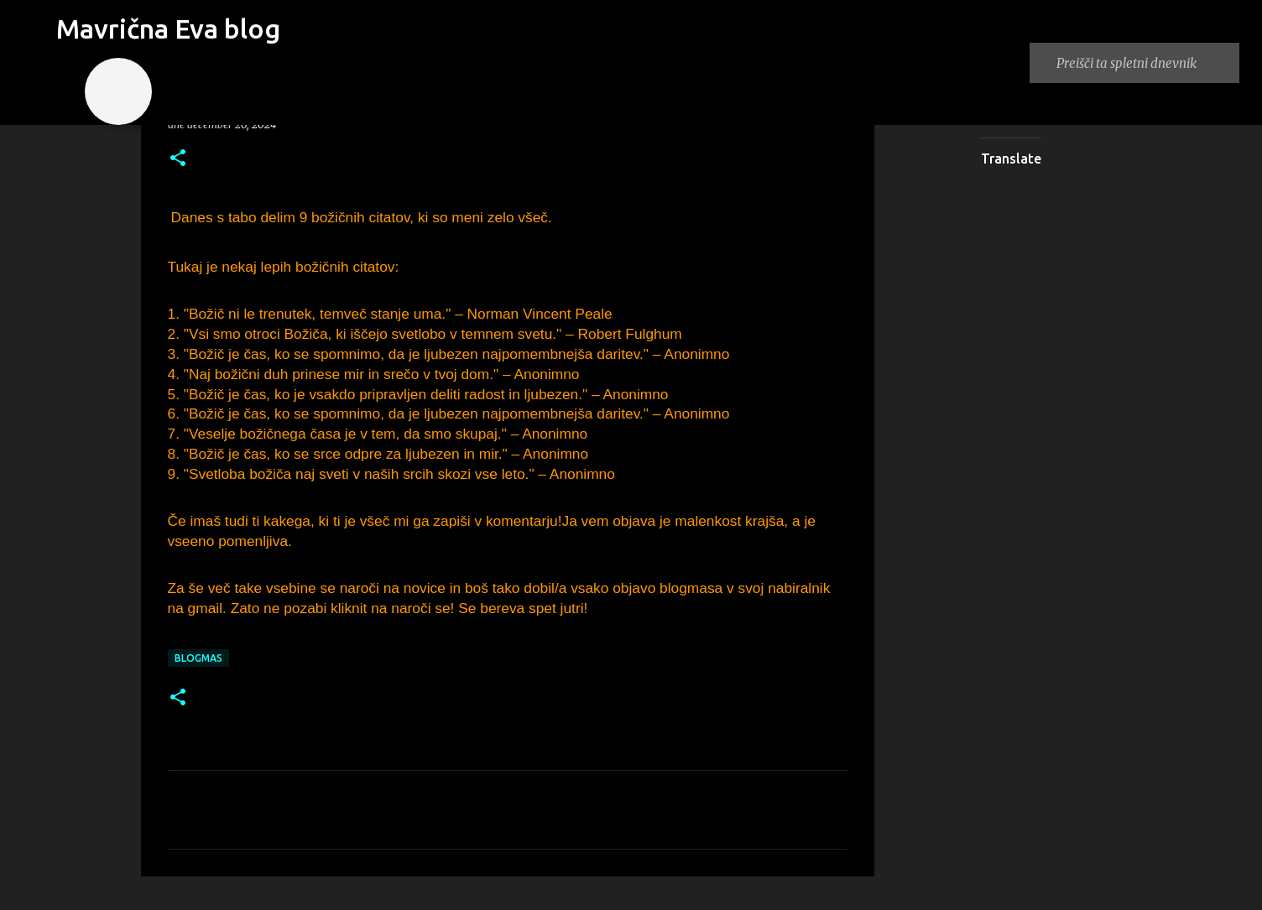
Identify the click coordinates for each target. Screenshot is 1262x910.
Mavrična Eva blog (168, 28)
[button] (178, 159)
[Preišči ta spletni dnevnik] (1144, 63)
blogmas (198, 658)
